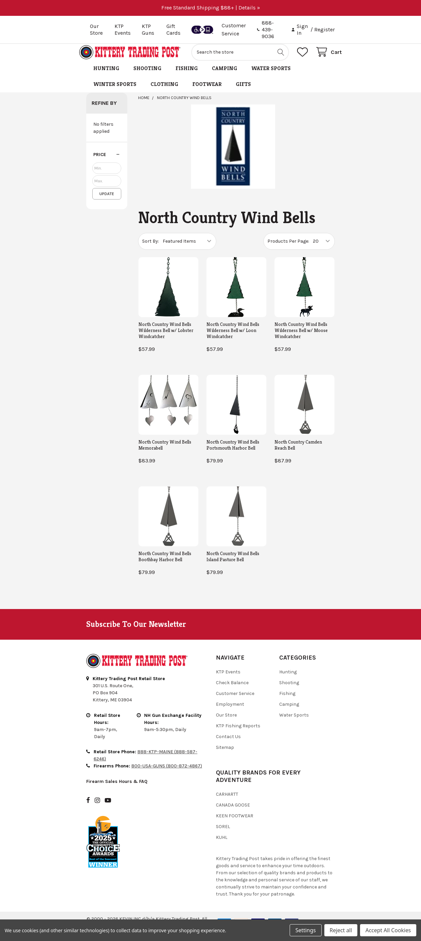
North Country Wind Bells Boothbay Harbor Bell (164, 563)
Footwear (207, 91)
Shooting (147, 75)
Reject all (341, 930)
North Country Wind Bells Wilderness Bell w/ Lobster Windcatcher (165, 338)
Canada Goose (233, 812)
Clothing (164, 91)
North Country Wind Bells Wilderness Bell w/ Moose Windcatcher (301, 338)
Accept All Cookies (388, 930)
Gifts (243, 91)
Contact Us (228, 744)
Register (324, 29)
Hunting (106, 75)
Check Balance (232, 690)
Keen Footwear (234, 823)
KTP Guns (148, 29)
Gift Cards (173, 29)
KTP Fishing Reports (238, 733)
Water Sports (271, 75)
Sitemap (225, 755)
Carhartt (227, 802)
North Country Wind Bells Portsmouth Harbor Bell (232, 452)
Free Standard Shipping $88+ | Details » (210, 7)
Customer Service (235, 701)
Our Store (96, 29)
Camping (224, 75)
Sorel (223, 834)
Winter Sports (114, 91)
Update (106, 201)
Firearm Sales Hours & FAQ (117, 789)
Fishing (186, 75)
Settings (305, 930)
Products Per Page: (288, 248)
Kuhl (221, 845)
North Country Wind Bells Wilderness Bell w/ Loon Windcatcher (232, 338)
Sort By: (150, 248)
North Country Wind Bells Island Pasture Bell (232, 563)
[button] (106, 162)
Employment (230, 712)
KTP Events (123, 29)
